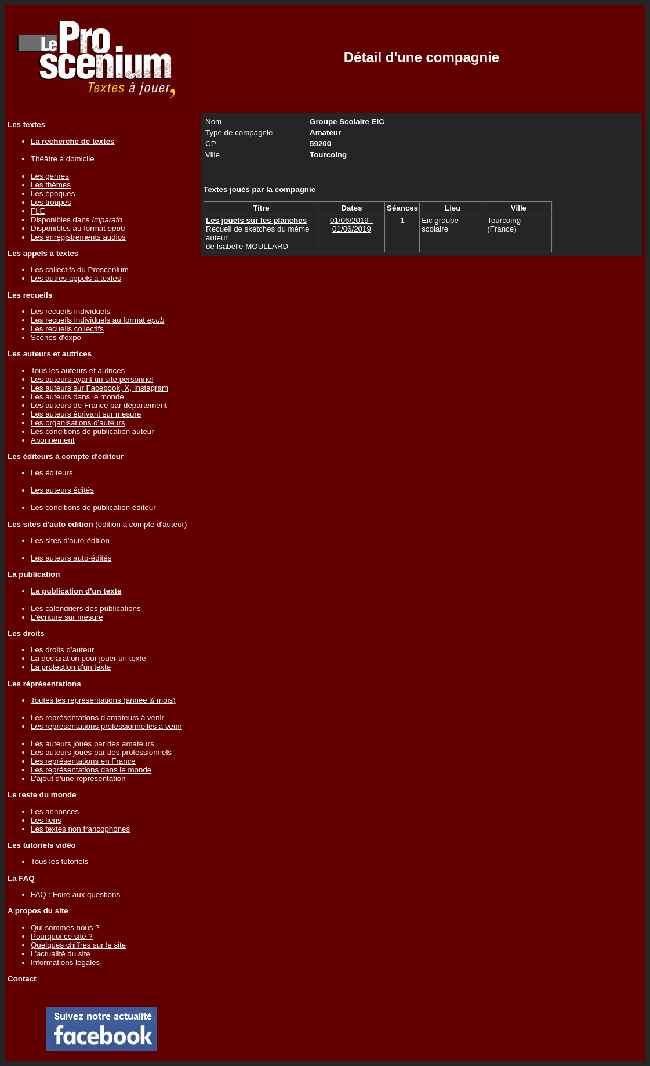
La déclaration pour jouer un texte (88, 658)
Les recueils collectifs (67, 328)
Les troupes (51, 202)
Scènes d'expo (56, 337)
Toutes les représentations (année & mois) (103, 700)
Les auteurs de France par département (99, 405)
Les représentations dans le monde (91, 769)
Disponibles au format (78, 228)
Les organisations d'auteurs (78, 422)
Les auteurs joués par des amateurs (92, 743)
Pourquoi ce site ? (62, 936)
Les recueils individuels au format (97, 320)
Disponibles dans (76, 219)
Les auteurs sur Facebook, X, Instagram (99, 388)
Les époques (53, 193)
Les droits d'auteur (62, 649)
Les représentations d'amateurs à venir (97, 717)
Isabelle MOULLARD (253, 246)
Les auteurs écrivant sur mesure (86, 414)
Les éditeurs (52, 472)
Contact (22, 978)
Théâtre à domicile (63, 158)
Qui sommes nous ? (65, 927)
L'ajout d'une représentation (78, 778)
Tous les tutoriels (59, 861)
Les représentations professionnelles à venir (106, 726)
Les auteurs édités (62, 490)
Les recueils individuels (70, 311)
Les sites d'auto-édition (70, 540)
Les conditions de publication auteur (92, 431)
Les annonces (55, 811)
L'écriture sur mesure (67, 617)
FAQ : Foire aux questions (75, 894)
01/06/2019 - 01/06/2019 (351, 224)
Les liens (46, 820)
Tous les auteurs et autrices (78, 370)
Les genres (50, 176)
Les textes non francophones (80, 829)
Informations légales (65, 962)
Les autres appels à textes (76, 278)
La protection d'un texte (71, 667)
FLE (38, 211)
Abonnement (53, 440)
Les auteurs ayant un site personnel (92, 379)
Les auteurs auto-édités (71, 558)
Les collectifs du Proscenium (80, 269)
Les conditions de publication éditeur (93, 507)
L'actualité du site (60, 953)
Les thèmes (51, 184)
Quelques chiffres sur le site (78, 945)
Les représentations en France (83, 761)
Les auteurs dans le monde (77, 396)
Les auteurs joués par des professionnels (101, 752)
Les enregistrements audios (78, 237)
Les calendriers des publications (86, 608)
